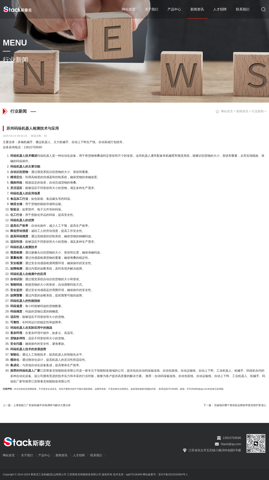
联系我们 (242, 9)
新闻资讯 (197, 9)
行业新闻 (258, 111)
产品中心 (174, 9)
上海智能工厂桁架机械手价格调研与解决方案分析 (42, 405)
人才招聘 (220, 9)
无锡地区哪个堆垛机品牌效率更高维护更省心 (240, 405)
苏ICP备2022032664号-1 (173, 474)
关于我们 (151, 9)
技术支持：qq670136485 (127, 474)
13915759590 (33, 147)
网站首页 (128, 9)
